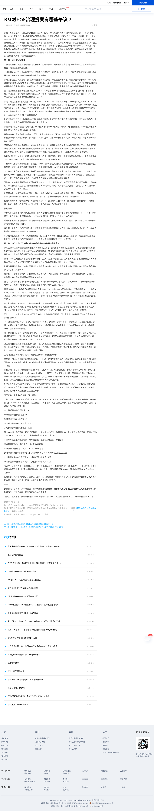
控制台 (126, 3)
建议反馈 (117, 3)
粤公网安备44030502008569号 (102, 803)
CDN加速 (85, 779)
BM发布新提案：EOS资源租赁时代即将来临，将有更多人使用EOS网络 (35, 563)
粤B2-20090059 (84, 803)
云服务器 (47, 771)
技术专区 (4, 760)
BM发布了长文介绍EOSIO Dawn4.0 (22, 638)
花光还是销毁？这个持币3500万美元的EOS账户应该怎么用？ (33, 646)
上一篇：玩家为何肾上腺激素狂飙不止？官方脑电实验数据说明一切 (28, 524)
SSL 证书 (47, 781)
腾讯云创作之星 (74, 745)
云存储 (46, 773)
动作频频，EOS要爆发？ (18, 705)
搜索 (126, 9)
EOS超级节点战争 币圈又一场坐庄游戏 (24, 655)
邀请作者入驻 (40, 742)
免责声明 (106, 742)
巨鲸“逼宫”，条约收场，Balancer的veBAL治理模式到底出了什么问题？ (35, 621)
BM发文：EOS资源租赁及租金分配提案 (24, 580)
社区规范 (106, 738)
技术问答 (4, 742)
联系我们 (106, 745)
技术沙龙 (4, 745)
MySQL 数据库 (29, 781)
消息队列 (85, 771)
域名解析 (27, 773)
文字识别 (85, 787)
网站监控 (47, 790)
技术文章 (4, 738)
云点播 (103, 787)
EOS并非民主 (13, 663)
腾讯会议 (47, 779)
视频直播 (66, 773)
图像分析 (123, 779)
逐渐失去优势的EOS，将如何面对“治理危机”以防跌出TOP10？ (34, 546)
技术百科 (4, 756)
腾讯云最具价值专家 (76, 738)
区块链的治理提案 (15, 555)
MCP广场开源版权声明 (111, 752)
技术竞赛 (38, 749)
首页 (5, 9)
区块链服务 (67, 771)
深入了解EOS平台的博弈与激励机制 (23, 588)
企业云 (65, 779)
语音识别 (66, 781)
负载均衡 (47, 787)
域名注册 (27, 771)
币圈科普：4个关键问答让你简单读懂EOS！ (26, 680)
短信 (64, 787)
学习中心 (4, 752)
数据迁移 (66, 790)
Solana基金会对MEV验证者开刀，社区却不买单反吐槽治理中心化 (35, 605)
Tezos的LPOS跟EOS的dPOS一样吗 (22, 571)
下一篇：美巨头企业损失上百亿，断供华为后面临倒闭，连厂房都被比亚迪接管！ (33, 527)
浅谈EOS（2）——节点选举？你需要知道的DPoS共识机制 (32, 630)
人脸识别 (27, 779)
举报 (94, 25)
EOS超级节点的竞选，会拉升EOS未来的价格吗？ (28, 696)
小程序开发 (28, 790)
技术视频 (4, 749)
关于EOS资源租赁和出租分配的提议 (23, 613)
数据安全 (27, 787)
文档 (108, 3)
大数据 (122, 787)
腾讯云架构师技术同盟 (77, 742)
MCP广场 (63, 9)
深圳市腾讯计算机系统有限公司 (52, 803)
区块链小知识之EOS (16, 688)
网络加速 (104, 771)
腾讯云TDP (73, 749)
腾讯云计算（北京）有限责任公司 (63, 806)
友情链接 (106, 749)
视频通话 (104, 779)
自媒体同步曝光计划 (42, 738)
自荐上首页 (39, 745)
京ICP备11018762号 (96, 806)
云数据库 (123, 771)
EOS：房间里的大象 (16, 671)
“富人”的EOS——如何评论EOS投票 (23, 596)
